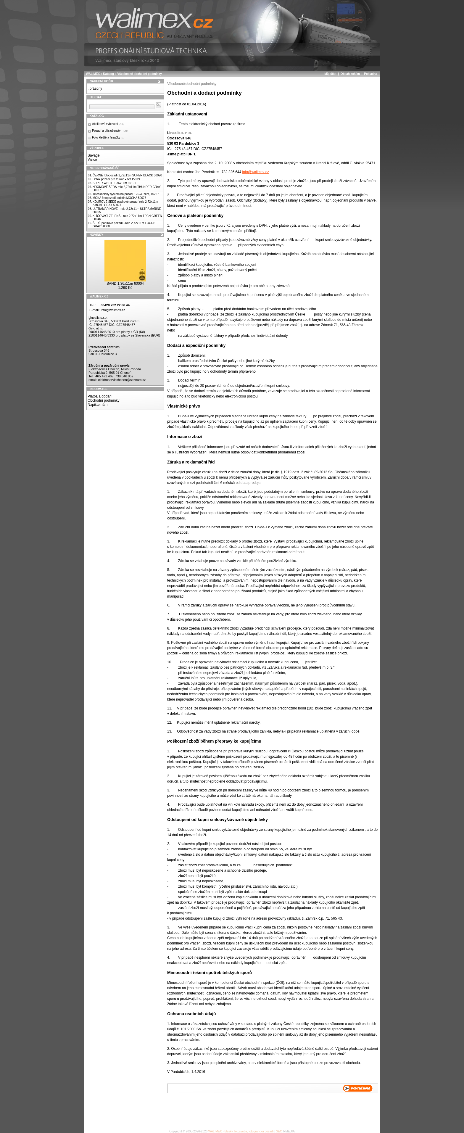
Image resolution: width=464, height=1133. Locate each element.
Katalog (108, 73)
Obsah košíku (350, 73)
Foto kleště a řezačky (108, 137)
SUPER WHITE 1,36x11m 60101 (114, 183)
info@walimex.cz (113, 310)
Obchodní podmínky (103, 400)
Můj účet (330, 73)
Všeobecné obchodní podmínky (139, 73)
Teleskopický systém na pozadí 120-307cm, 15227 (126, 194)
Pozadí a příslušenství (110, 130)
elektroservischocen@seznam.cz (122, 380)
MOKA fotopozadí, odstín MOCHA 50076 (119, 197)
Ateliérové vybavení (108, 123)
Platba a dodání (100, 396)
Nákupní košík (101, 81)
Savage (94, 155)
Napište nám (97, 405)
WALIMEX (93, 73)
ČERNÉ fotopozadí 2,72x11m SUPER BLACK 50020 (127, 175)
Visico (92, 159)
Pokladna (370, 73)
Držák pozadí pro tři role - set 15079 (116, 179)
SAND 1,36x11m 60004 (125, 283)
